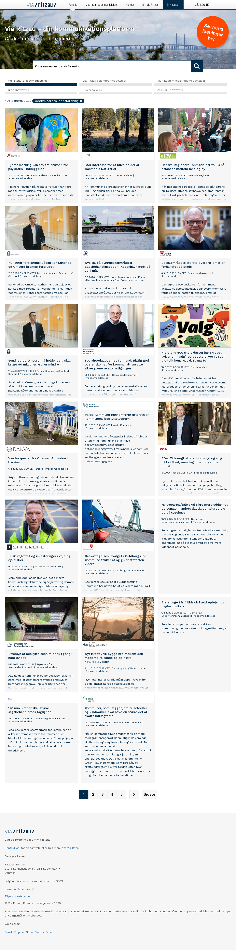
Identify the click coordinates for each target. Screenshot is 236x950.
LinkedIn (10, 889)
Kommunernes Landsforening (58, 101)
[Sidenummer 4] (112, 794)
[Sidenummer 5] (121, 794)
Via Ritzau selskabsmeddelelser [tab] (104, 80)
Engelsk (19, 932)
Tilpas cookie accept (19, 896)
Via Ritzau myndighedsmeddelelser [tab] (181, 80)
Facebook (23, 889)
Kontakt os (12, 847)
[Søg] (112, 66)
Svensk (39, 932)
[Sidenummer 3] (102, 794)
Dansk (9, 932)
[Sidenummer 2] (93, 794)
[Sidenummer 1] (83, 794)
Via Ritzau (73, 847)
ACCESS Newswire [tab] (170, 90)
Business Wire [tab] (92, 90)
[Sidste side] (149, 794)
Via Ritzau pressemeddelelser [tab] (28, 80)
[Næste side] (134, 794)
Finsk (49, 932)
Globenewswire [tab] (18, 90)
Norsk (29, 932)
